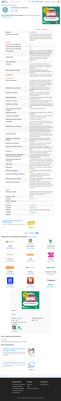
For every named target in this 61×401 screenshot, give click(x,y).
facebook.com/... (33, 207)
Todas (2, 5)
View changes (14, 331)
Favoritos (12, 11)
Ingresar (54, 1)
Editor (33, 320)
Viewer (13, 320)
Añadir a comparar (32, 236)
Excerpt (13, 310)
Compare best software (17, 386)
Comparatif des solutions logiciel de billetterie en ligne (12, 221)
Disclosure (29, 384)
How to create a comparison (18, 384)
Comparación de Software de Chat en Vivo (14, 362)
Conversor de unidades (17, 390)
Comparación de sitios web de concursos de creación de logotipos (14, 349)
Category (13, 318)
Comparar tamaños (38, 1)
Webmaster (14, 5)
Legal (28, 386)
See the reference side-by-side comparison (12, 15)
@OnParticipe (33, 212)
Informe (26, 233)
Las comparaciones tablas (18, 388)
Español (58, 1)
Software (7, 5)
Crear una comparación (32, 2)
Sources (13, 314)
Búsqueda (29, 1)
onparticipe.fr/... (33, 32)
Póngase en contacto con (32, 388)
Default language (36, 318)
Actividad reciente (45, 384)
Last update (14, 322)
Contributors (14, 324)
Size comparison (16, 392)
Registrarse (47, 1)
